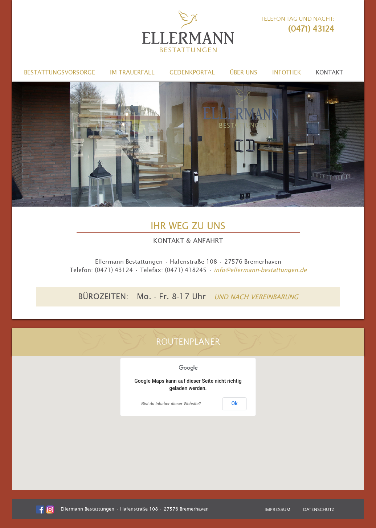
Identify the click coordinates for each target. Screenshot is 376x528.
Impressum (277, 509)
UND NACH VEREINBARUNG (256, 297)
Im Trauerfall (132, 72)
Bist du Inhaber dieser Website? (171, 403)
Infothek (286, 72)
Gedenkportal (192, 72)
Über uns (243, 72)
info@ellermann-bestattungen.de (260, 270)
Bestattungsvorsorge (59, 72)
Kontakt (329, 72)
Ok (235, 403)
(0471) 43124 (311, 29)
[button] (188, 417)
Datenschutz (318, 509)
